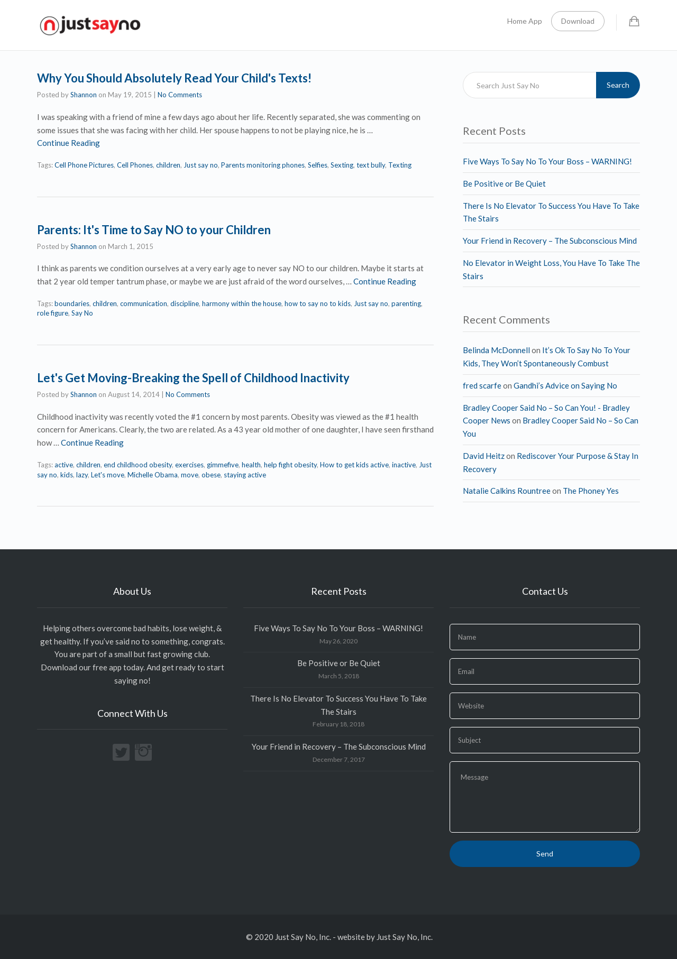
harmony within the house (241, 303)
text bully (370, 165)
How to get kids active (354, 464)
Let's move (107, 475)
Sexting (342, 165)
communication (143, 303)
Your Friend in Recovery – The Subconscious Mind (550, 240)
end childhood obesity (138, 464)
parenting (406, 303)
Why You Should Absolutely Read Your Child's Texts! (174, 78)
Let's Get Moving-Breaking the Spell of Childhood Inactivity (193, 378)
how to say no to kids (318, 303)
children (168, 165)
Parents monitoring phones (263, 165)
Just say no (201, 165)
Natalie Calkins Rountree (507, 490)
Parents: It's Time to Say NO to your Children (154, 230)
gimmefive (223, 464)
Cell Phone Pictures (84, 165)
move (189, 475)
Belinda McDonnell (496, 350)
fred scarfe (482, 385)
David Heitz (484, 455)
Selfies (317, 165)
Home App (524, 20)
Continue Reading (68, 142)
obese (211, 475)
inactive (404, 464)
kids (66, 475)
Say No (82, 313)
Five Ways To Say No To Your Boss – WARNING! (547, 161)
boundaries (71, 303)
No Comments (180, 94)
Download (577, 20)
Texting (399, 165)
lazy (82, 475)
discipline (184, 303)
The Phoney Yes (591, 490)
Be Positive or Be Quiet (504, 183)
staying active (245, 475)
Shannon (83, 94)
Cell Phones (135, 165)
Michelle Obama (152, 475)
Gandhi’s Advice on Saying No (565, 385)
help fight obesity (290, 464)
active (63, 464)
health (251, 464)
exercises (189, 464)
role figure (52, 313)
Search (618, 84)
